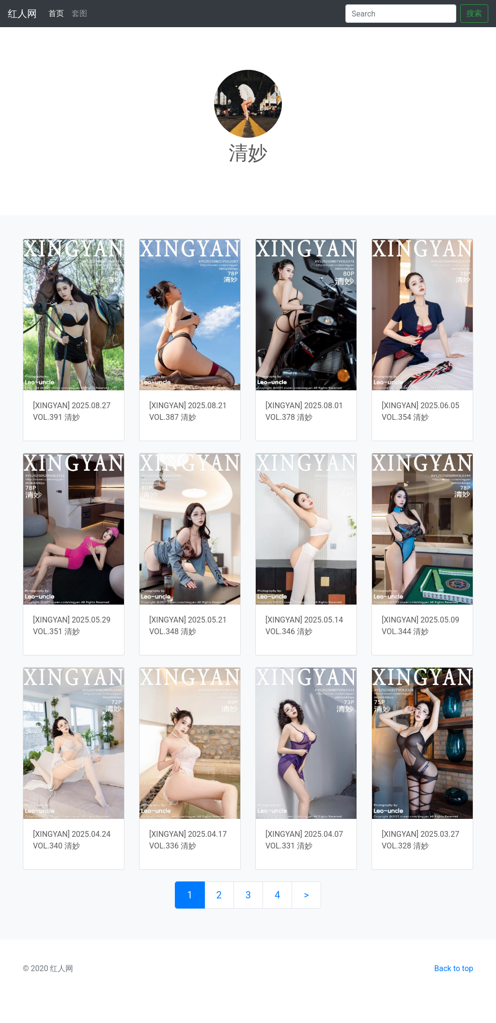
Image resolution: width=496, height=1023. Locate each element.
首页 (58, 13)
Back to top (453, 968)
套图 (79, 13)
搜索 (474, 13)
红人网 (22, 13)
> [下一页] (306, 895)
